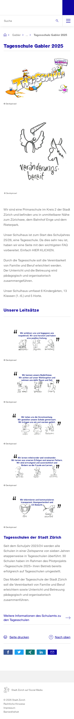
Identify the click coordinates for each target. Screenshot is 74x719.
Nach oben (62, 637)
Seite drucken (19, 637)
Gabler (16, 35)
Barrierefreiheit (11, 711)
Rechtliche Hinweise (14, 703)
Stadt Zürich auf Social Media (23, 690)
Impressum (9, 707)
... (27, 35)
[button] (8, 652)
